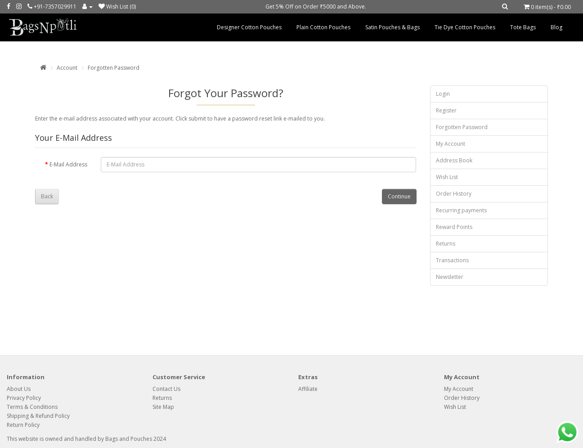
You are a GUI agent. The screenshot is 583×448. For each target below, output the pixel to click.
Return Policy (23, 425)
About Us (19, 389)
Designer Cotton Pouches (249, 27)
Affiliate (308, 389)
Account (67, 68)
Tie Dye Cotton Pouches (465, 27)
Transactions (452, 260)
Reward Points (454, 227)
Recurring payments (461, 210)
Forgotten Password (113, 68)
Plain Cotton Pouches (323, 27)
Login (443, 94)
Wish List (447, 177)
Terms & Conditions (32, 407)
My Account (450, 144)
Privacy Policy (24, 398)
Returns (445, 243)
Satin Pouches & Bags (392, 27)
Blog (556, 27)
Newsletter (449, 277)
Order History (453, 193)
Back (47, 196)
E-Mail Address (68, 164)
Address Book (454, 160)
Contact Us (166, 389)
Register (446, 110)
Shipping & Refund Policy (38, 416)
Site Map (163, 407)
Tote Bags (523, 27)
